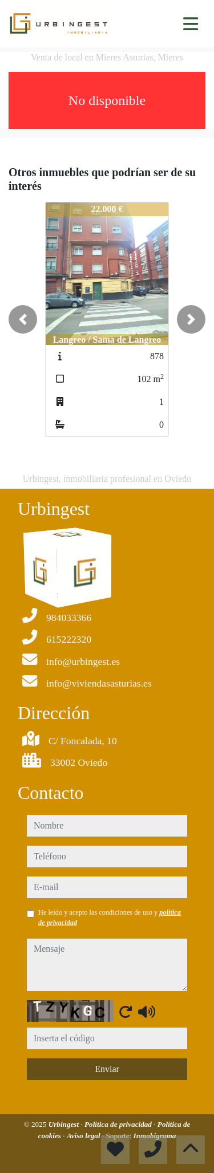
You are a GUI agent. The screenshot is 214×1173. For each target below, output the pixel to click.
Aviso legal (84, 1135)
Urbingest (65, 1124)
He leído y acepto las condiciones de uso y (109, 917)
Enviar (107, 1069)
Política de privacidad (119, 1124)
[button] (23, 319)
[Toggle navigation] (190, 24)
